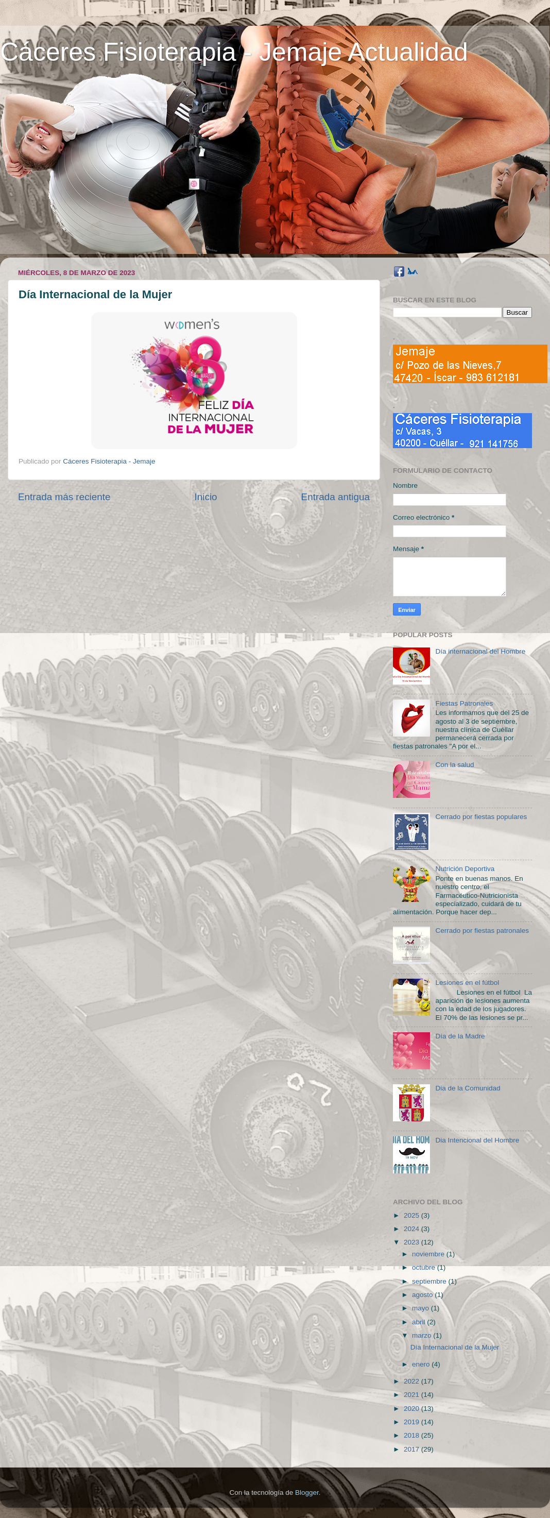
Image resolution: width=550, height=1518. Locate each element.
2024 (412, 1229)
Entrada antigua (335, 496)
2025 (412, 1215)
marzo (422, 1335)
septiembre (430, 1281)
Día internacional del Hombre (480, 651)
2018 (412, 1435)
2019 (412, 1422)
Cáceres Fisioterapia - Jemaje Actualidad (234, 52)
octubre (424, 1267)
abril (419, 1322)
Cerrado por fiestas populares (481, 817)
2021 (412, 1394)
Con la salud (454, 765)
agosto (423, 1295)
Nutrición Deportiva (464, 869)
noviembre (429, 1254)
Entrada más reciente (64, 496)
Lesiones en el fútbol (467, 982)
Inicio (206, 496)
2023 (412, 1242)
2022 (412, 1381)
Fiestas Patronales (464, 703)
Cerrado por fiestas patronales (482, 930)
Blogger (307, 1492)
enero (422, 1364)
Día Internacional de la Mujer (455, 1347)
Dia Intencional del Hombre (477, 1140)
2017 (412, 1449)
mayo (421, 1308)
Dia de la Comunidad (467, 1088)
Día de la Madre (460, 1036)
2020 (412, 1408)
